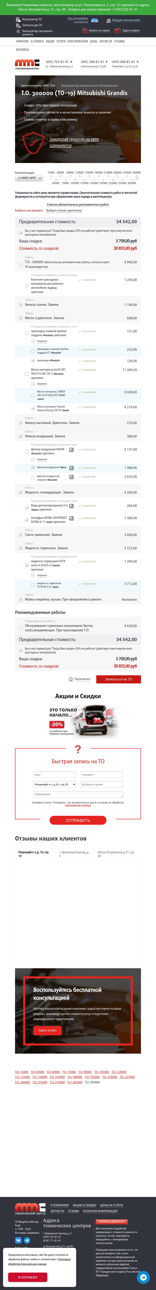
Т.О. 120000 (119, 1072)
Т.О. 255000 (39, 1082)
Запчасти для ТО (32, 25)
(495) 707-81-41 (57, 62)
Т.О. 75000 (69, 1072)
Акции (50, 41)
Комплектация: (24, 173)
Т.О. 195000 (92, 1077)
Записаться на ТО (118, 679)
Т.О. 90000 (85, 1072)
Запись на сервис (99, 30)
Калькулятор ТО (32, 19)
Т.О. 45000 (37, 1072)
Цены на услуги (111, 1205)
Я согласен (27, 1277)
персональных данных (78, 805)
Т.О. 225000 (127, 1077)
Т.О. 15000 (21, 1072)
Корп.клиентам (78, 41)
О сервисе (37, 41)
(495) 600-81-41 (123, 62)
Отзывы (119, 41)
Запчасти (105, 41)
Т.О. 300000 (92, 1082)
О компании (59, 1205)
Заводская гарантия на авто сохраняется (74, 142)
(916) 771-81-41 (52, 1240)
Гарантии (22, 41)
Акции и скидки (84, 1205)
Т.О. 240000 (22, 1082)
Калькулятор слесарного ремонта (37, 33)
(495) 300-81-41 (92, 62)
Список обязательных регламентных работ (78, 204)
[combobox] (29, 178)
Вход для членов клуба (126, 20)
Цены (93, 41)
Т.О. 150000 (39, 1077)
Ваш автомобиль (78, 18)
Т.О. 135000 (22, 1077)
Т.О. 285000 (74, 1082)
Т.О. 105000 (101, 1072)
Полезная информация (100, 1211)
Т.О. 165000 (57, 1077)
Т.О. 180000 (74, 1077)
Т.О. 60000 (53, 1072)
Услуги (61, 41)
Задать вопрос (131, 30)
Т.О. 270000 (57, 1082)
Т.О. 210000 (109, 1077)
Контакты (22, 49)
